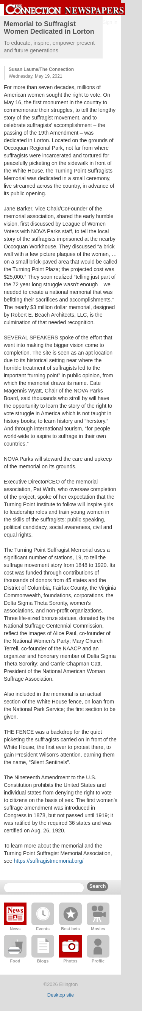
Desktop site (60, 995)
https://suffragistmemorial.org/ (48, 861)
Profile (98, 961)
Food (15, 961)
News (15, 928)
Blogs (43, 961)
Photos (70, 961)
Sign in (110, 22)
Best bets (70, 928)
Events (43, 928)
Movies (98, 928)
